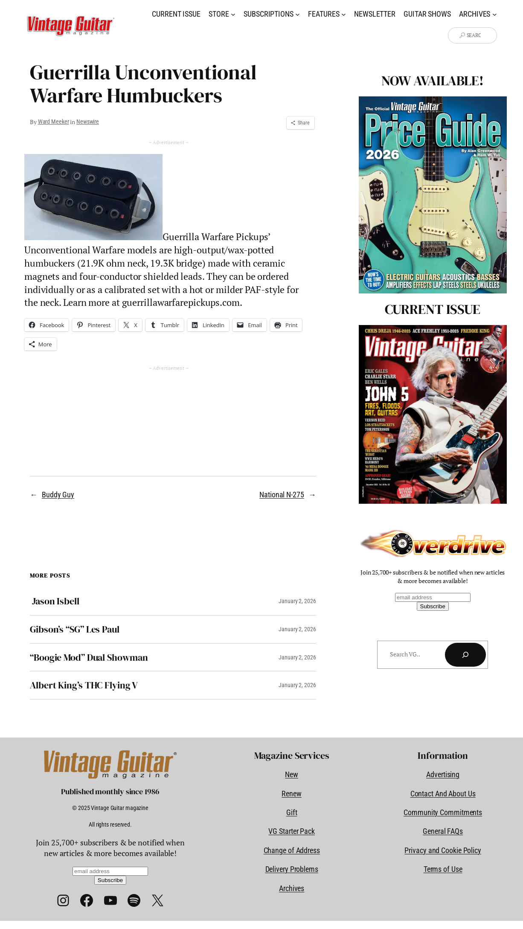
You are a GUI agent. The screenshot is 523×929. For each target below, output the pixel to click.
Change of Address (292, 850)
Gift (291, 812)
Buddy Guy (58, 494)
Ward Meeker (53, 121)
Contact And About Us (443, 793)
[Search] (465, 655)
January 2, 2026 (297, 601)
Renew (292, 793)
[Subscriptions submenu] (297, 14)
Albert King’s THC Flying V (84, 685)
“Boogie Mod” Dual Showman (89, 657)
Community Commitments (443, 812)
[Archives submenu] (494, 14)
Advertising (442, 774)
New (291, 774)
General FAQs (443, 831)
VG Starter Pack (291, 831)
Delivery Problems (291, 869)
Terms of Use (443, 869)
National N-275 (281, 494)
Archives (291, 888)
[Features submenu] (343, 14)
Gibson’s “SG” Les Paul (74, 629)
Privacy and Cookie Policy (442, 850)
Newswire (87, 121)
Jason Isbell (54, 601)
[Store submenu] (233, 14)
